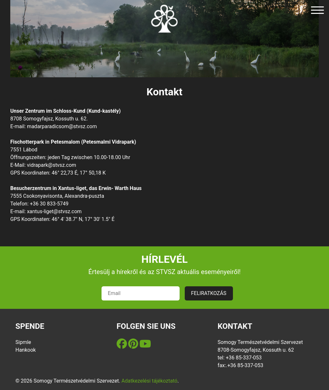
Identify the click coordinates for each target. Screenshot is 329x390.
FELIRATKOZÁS (209, 293)
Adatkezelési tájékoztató (149, 381)
